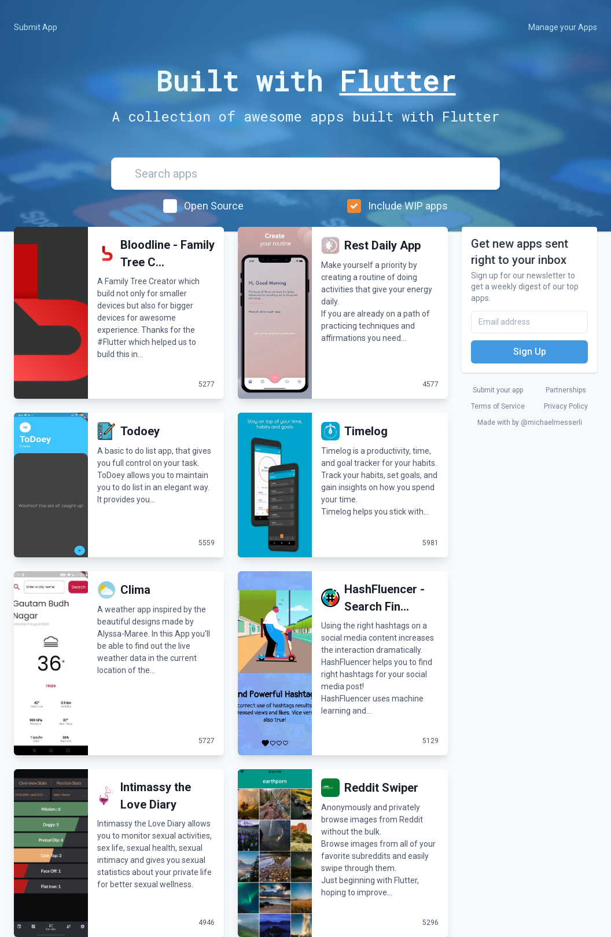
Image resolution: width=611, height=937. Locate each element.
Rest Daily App (382, 245)
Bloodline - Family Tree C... (167, 253)
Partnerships (566, 390)
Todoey (140, 431)
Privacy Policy (566, 406)
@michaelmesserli (551, 422)
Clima (135, 590)
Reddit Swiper (381, 788)
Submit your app (498, 390)
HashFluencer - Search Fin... (384, 597)
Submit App (35, 27)
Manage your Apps (562, 27)
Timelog (366, 431)
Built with (306, 81)
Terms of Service (498, 406)
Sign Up (529, 351)
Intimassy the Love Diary (155, 795)
